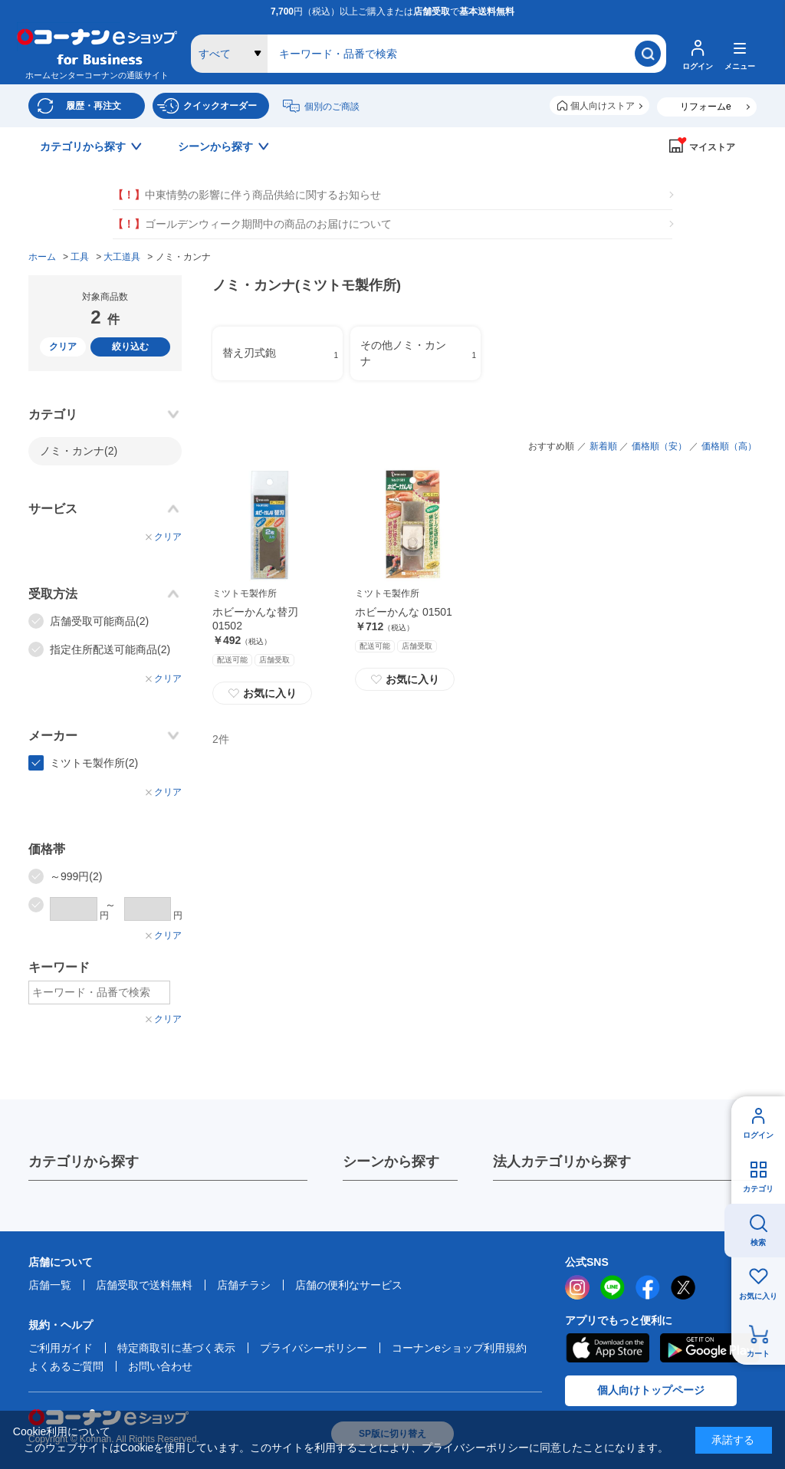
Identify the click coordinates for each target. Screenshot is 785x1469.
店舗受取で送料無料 (144, 1285)
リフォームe (705, 106)
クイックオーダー (220, 105)
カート (758, 1353)
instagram (577, 1287)
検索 (758, 1242)
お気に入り (758, 1296)
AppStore (607, 1347)
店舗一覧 (49, 1285)
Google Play (709, 1347)
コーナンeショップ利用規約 (459, 1347)
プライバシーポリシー (313, 1347)
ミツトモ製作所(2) (94, 763)
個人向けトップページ (651, 1390)
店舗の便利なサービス (348, 1285)
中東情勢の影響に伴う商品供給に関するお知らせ (247, 195)
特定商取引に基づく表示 (176, 1347)
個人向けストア (602, 105)
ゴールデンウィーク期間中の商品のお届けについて (252, 224)
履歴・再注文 (93, 105)
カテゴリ (758, 1189)
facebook (648, 1287)
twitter (683, 1287)
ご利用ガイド (60, 1347)
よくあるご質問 (65, 1366)
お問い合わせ (160, 1366)
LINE (612, 1287)
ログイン (758, 1135)
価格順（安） (659, 446)
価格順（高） (729, 446)
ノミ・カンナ (78, 451)
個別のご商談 (332, 106)
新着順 (603, 446)
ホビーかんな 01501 (403, 612)
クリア (63, 346)
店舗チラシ (244, 1285)
